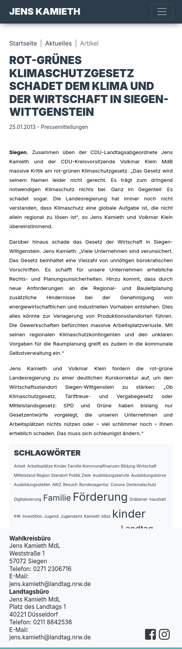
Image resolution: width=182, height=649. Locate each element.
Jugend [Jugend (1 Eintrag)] (51, 516)
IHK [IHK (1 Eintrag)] (17, 516)
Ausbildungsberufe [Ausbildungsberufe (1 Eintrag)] (111, 475)
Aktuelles (58, 43)
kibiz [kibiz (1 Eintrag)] (106, 516)
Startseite (23, 43)
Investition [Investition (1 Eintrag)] (32, 516)
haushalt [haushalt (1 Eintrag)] (157, 499)
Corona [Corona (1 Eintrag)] (117, 484)
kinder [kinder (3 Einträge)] (129, 513)
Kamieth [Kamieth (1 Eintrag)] (92, 516)
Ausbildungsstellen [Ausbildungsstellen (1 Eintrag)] (32, 484)
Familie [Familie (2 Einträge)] (57, 498)
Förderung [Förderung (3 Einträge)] (100, 496)
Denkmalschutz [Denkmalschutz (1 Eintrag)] (142, 484)
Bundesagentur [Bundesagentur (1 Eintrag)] (94, 484)
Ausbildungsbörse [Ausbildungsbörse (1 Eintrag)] (148, 475)
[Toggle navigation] (162, 11)
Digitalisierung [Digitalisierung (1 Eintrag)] (28, 499)
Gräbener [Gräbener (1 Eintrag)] (139, 499)
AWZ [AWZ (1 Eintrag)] (57, 484)
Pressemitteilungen (64, 127)
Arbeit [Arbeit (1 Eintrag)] (19, 466)
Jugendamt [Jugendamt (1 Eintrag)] (71, 516)
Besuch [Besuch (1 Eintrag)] (70, 484)
